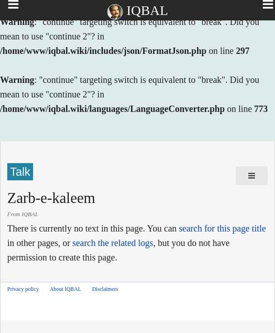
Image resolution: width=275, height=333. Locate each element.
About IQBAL (66, 289)
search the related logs (112, 243)
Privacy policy (23, 289)
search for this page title (222, 228)
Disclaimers (105, 289)
